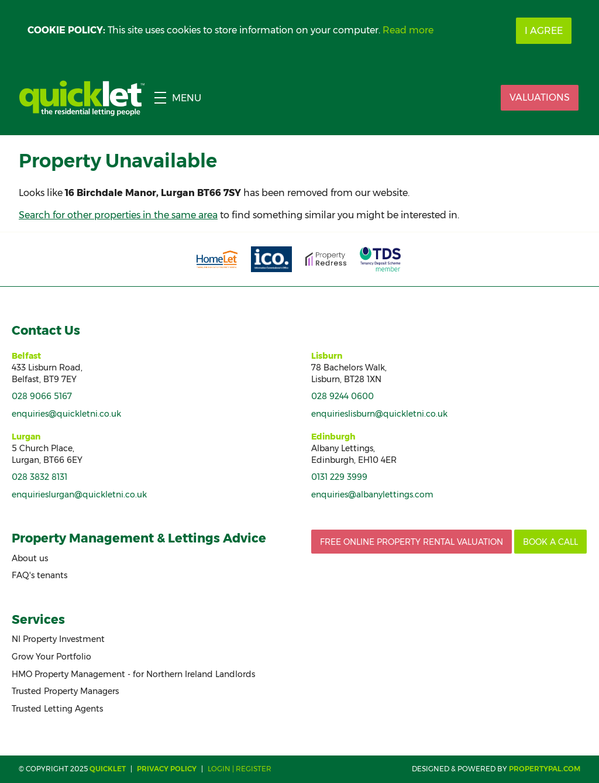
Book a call (550, 542)
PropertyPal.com (544, 768)
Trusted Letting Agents (57, 708)
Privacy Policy (167, 768)
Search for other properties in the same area (118, 215)
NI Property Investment (58, 639)
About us (30, 558)
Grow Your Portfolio (51, 656)
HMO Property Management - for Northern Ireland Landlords (133, 674)
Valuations (540, 97)
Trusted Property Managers (65, 691)
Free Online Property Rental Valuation (411, 542)
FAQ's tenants (39, 575)
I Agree (544, 30)
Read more (408, 30)
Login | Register (239, 768)
